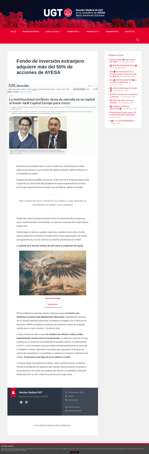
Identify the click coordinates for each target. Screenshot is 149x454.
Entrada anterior (74, 407)
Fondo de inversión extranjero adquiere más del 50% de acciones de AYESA (50, 66)
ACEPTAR (74, 452)
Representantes (30, 32)
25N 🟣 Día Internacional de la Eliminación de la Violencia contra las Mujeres (123, 74)
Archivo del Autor (21, 402)
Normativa (92, 32)
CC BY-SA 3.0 (53, 304)
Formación (72, 32)
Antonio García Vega (52, 298)
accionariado (73, 400)
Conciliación (52, 32)
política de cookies (139, 449)
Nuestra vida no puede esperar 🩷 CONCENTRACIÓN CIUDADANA (123, 113)
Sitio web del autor (26, 402)
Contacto (130, 32)
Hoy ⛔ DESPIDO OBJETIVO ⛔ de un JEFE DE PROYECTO (123, 81)
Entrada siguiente (74, 411)
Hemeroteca (112, 32)
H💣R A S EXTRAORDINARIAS (121, 121)
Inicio (13, 32)
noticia (70, 396)
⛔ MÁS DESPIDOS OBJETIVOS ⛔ (123, 66)
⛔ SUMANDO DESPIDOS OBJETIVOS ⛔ (120, 107)
